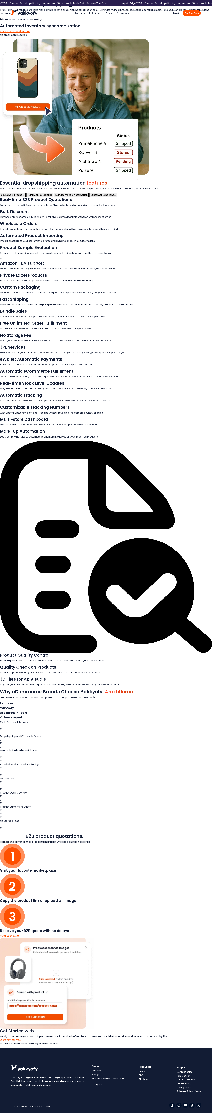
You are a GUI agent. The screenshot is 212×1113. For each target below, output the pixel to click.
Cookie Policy (184, 1083)
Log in (176, 13)
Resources (123, 13)
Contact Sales (184, 1071)
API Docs (143, 1078)
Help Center (183, 1075)
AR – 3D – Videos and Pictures (108, 1078)
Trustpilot (97, 1084)
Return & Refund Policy (189, 1091)
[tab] (13, 195)
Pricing (110, 13)
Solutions (94, 13)
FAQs (141, 1075)
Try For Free (191, 13)
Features (80, 13)
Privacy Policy (184, 1087)
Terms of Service (186, 1079)
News (142, 1071)
